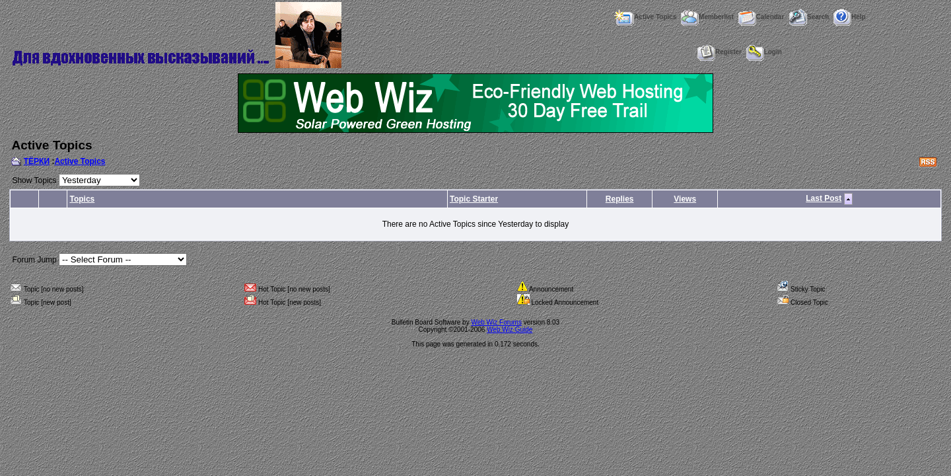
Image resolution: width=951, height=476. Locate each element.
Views (685, 199)
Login (764, 52)
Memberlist (707, 16)
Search (809, 16)
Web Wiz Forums (496, 322)
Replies (620, 199)
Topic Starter (474, 199)
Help (849, 16)
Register (719, 52)
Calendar (761, 16)
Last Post (823, 198)
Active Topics (645, 16)
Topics (81, 199)
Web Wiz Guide (509, 329)
